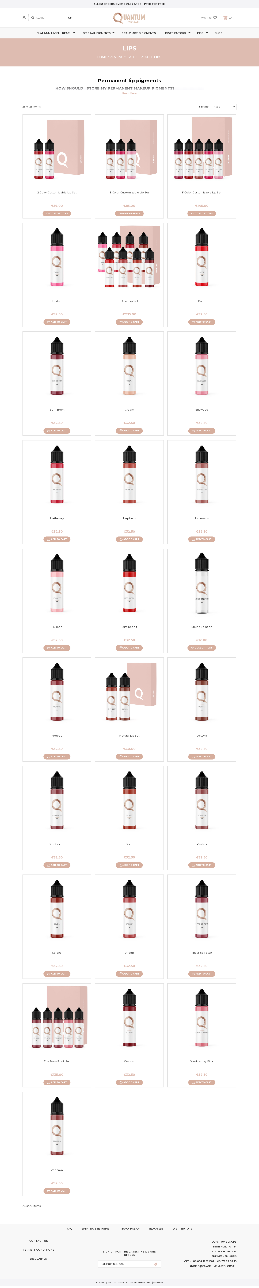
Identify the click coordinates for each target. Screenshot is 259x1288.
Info (202, 33)
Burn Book (56, 410)
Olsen (129, 845)
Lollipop (57, 627)
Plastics (202, 845)
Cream (129, 410)
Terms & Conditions (38, 1251)
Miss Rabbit (129, 627)
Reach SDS (156, 1230)
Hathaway (57, 518)
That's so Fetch (202, 954)
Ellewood (201, 410)
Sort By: (204, 106)
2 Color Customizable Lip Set (57, 192)
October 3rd (56, 845)
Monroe (56, 736)
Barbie (57, 301)
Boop (202, 301)
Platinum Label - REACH (55, 33)
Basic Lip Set (129, 301)
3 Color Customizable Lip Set (129, 192)
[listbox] (224, 107)
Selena (57, 954)
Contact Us (38, 1242)
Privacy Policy (129, 1230)
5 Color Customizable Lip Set (202, 192)
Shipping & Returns (95, 1230)
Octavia (202, 736)
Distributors (178, 33)
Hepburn (129, 518)
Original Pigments (99, 33)
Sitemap (158, 1284)
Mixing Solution (201, 627)
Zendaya (57, 1171)
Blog (219, 33)
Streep (129, 954)
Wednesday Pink (201, 1062)
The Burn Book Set (57, 1062)
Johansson (202, 518)
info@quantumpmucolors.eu (215, 1267)
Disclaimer (38, 1260)
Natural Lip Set (129, 736)
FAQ (69, 1230)
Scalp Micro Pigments (139, 33)
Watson (129, 1062)
